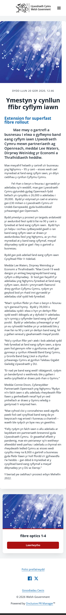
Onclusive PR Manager (39, 603)
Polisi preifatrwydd (33, 569)
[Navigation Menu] (59, 8)
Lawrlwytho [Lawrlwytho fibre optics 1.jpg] (33, 545)
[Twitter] (36, 578)
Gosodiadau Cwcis (33, 590)
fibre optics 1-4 (33, 535)
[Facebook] (30, 578)
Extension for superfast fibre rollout (27, 120)
